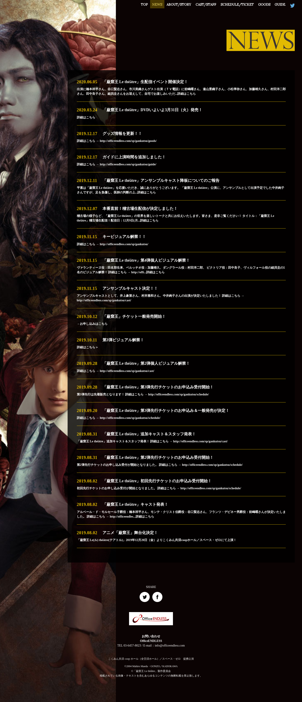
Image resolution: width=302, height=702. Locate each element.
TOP (132, 6)
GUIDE (279, 6)
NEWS (147, 6)
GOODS (261, 6)
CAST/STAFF (199, 6)
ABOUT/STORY (170, 6)
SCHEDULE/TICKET (232, 6)
